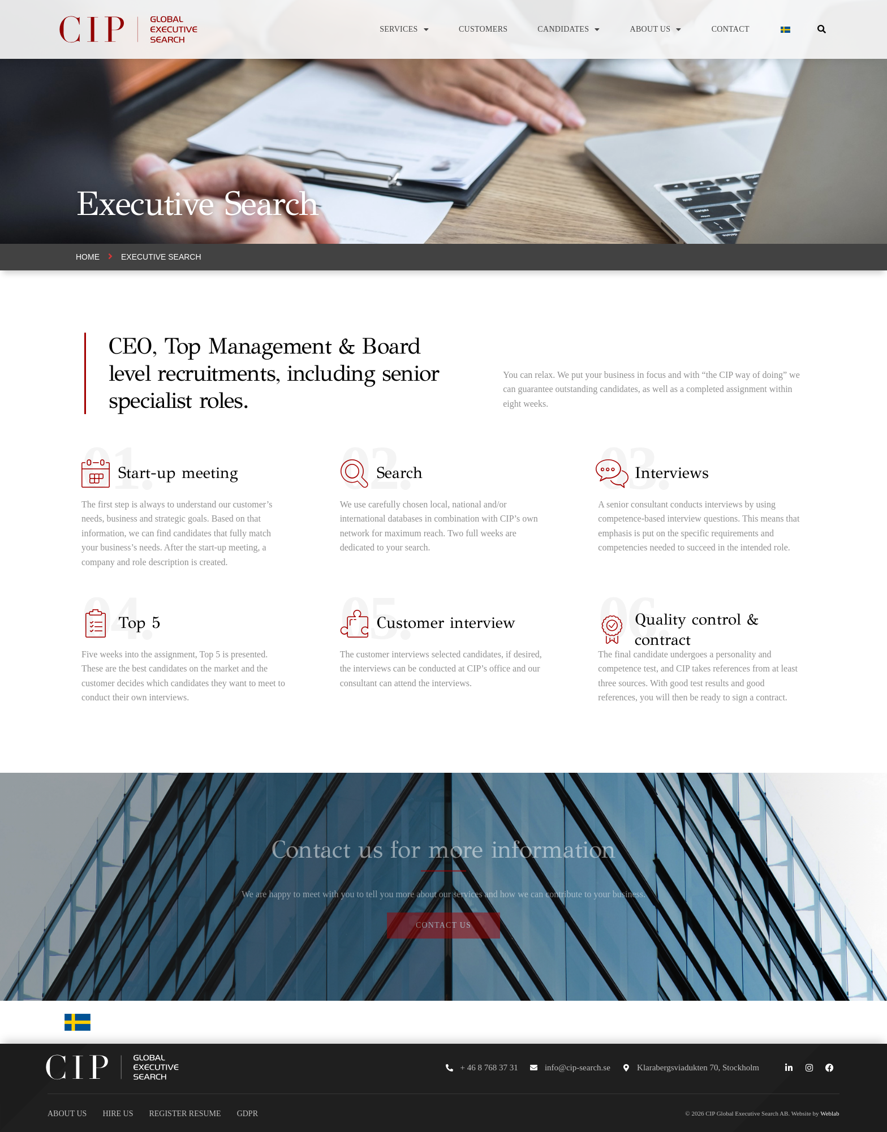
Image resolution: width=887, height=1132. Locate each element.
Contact (731, 29)
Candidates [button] (568, 29)
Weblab (829, 1113)
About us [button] (656, 29)
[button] (821, 29)
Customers (483, 29)
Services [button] (404, 29)
